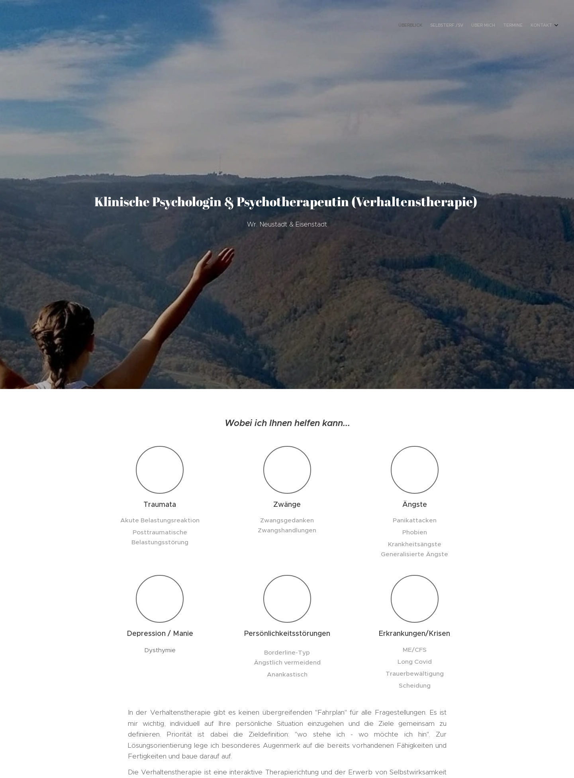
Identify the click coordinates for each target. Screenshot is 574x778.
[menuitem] (521, 26)
